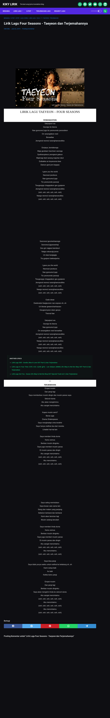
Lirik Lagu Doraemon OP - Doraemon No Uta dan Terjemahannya (91, 79)
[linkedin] (104, 2)
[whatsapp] (78, 2)
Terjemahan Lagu (44, 8)
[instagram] (98, 2)
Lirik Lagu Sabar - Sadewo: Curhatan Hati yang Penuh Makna (91, 89)
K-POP (30, 8)
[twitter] (88, 2)
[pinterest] (38, 632)
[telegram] (65, 632)
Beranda (7, 8)
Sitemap (38, 710)
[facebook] (83, 2)
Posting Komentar (28, 32)
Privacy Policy (63, 710)
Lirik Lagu (19, 8)
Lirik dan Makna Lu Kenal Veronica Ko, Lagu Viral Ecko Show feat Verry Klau (92, 109)
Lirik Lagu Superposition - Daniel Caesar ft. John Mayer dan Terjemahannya (92, 99)
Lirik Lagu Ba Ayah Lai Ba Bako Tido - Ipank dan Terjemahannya (91, 127)
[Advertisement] (38, 51)
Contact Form (49, 710)
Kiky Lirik (11, 2)
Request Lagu (60, 8)
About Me (27, 710)
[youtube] (93, 2)
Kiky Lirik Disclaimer (79, 710)
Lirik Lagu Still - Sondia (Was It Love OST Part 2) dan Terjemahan (34, 366)
